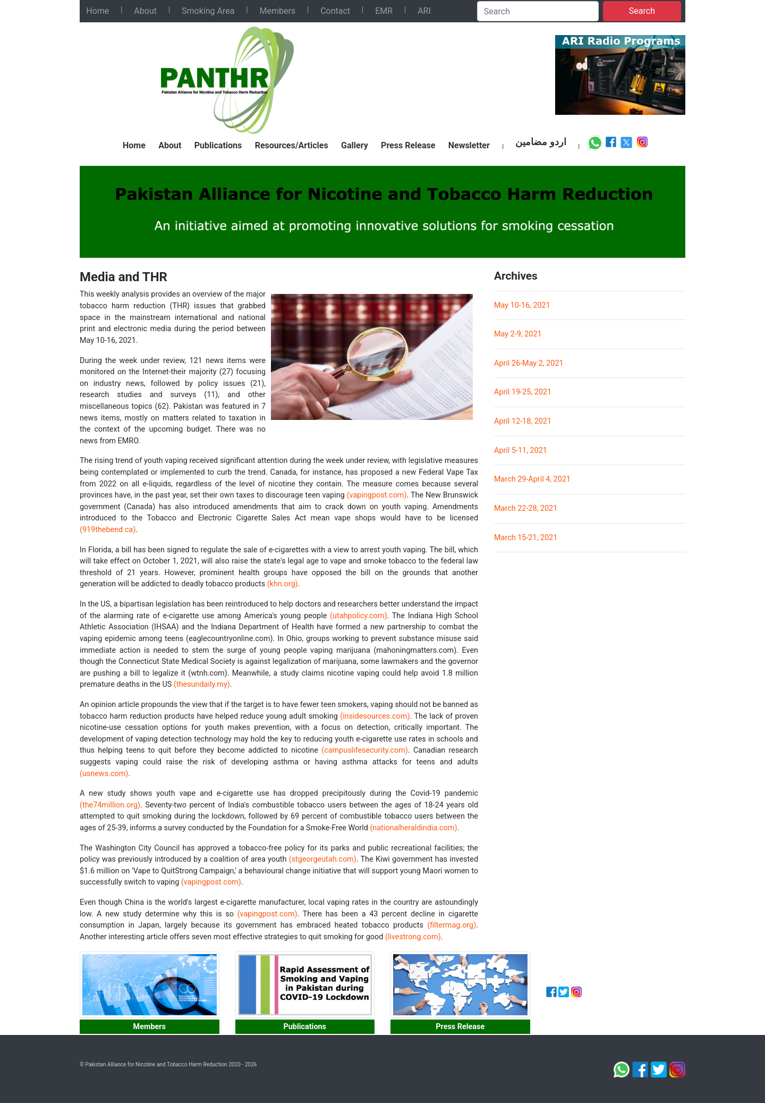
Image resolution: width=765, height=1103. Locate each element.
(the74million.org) (110, 805)
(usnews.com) (104, 773)
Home (97, 11)
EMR (384, 11)
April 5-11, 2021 (520, 450)
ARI (424, 11)
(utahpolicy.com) (358, 615)
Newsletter (469, 145)
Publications (218, 145)
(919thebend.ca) (107, 529)
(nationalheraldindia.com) (413, 827)
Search (642, 11)
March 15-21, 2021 (525, 537)
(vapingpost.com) (377, 495)
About (145, 11)
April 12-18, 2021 (522, 421)
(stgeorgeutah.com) (322, 859)
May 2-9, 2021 (518, 334)
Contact (335, 11)
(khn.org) (282, 583)
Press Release (408, 145)
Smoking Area (208, 11)
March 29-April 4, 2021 (532, 479)
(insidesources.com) (375, 716)
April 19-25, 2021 (522, 392)
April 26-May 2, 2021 (529, 363)
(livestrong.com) (413, 936)
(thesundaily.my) (202, 684)
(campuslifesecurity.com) (364, 750)
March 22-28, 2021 (525, 508)
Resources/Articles (291, 145)
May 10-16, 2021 (522, 305)
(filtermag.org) (451, 925)
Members (277, 11)
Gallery (354, 145)
